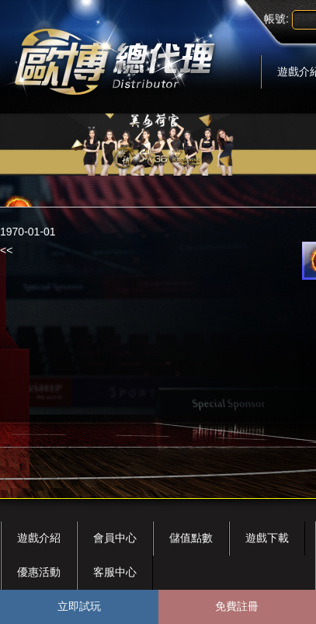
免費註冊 (237, 606)
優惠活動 (39, 572)
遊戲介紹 (39, 538)
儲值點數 (191, 538)
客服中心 (115, 572)
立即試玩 (79, 606)
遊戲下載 (267, 538)
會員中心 (115, 538)
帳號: (276, 18)
